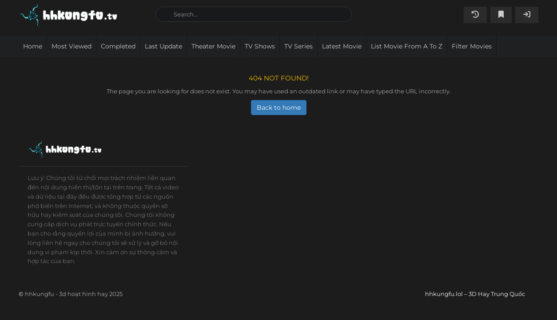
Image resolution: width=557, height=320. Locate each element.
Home (32, 46)
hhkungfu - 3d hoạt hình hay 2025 (74, 293)
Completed (118, 46)
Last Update (163, 46)
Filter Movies (472, 46)
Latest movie (342, 46)
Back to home (279, 108)
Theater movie (213, 46)
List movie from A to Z (406, 46)
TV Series (298, 46)
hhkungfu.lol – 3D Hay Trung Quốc (84, 15)
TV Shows (260, 46)
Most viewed (72, 46)
